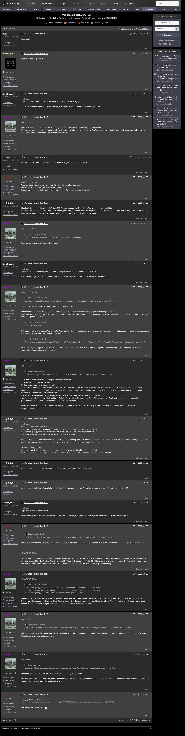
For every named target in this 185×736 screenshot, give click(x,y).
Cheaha (5, 526)
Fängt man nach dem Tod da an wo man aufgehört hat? (167, 58)
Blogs (62, 4)
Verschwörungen (93, 9)
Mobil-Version (35, 728)
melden (147, 49)
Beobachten (71, 23)
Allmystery (13, 3)
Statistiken (90, 4)
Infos (106, 23)
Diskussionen (47, 4)
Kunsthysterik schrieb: (34, 371)
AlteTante (6, 177)
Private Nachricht (9, 80)
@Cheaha (25, 659)
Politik (36, 9)
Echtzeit (31, 4)
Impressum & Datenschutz (11, 728)
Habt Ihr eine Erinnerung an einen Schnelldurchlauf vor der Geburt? (167, 123)
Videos (75, 4)
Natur (137, 9)
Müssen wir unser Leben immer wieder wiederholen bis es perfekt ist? (167, 111)
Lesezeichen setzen (10, 46)
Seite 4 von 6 (9, 29)
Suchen (96, 23)
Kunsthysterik (8, 94)
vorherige (125, 29)
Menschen (7, 9)
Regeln (26, 728)
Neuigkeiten (130, 4)
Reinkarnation (75, 18)
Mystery (48, 9)
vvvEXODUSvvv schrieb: (35, 234)
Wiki (116, 4)
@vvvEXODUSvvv (29, 182)
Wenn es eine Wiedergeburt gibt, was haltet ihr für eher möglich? (167, 89)
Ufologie (125, 9)
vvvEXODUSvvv (9, 157)
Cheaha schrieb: (32, 665)
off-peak (6, 117)
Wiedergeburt (64, 18)
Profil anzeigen (8, 77)
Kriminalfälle (61, 9)
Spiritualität (77, 9)
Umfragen (149, 9)
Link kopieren (8, 43)
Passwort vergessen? (167, 40)
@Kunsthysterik (27, 122)
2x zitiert (139, 282)
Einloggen (168, 35)
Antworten (85, 23)
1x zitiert (139, 172)
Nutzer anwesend (166, 17)
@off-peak (25, 99)
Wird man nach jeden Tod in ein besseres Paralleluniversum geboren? (167, 77)
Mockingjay (7, 54)
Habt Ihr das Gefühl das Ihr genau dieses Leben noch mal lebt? (167, 100)
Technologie (111, 9)
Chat (104, 4)
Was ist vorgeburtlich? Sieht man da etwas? (167, 67)
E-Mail (114, 18)
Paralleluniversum (88, 18)
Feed (108, 18)
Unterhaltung (164, 9)
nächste (144, 29)
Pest (4, 34)
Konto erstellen (168, 44)
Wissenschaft (22, 9)
